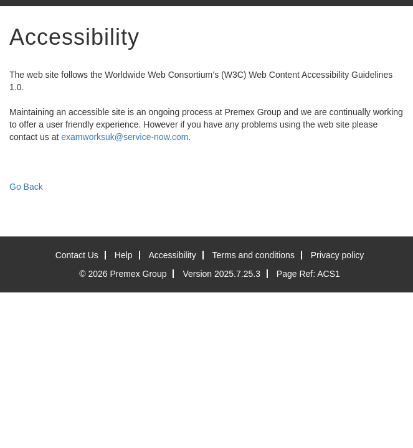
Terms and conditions (253, 255)
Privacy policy (337, 255)
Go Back (26, 187)
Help (124, 255)
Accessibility (172, 255)
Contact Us (76, 255)
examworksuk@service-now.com (124, 137)
